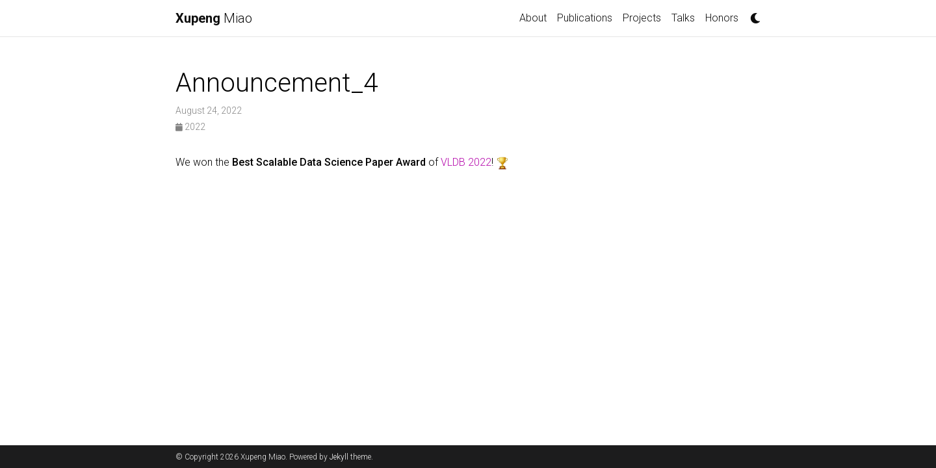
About (533, 18)
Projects (642, 18)
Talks (683, 18)
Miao (214, 18)
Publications (584, 18)
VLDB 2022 (466, 162)
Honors (721, 18)
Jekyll (339, 457)
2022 (190, 127)
